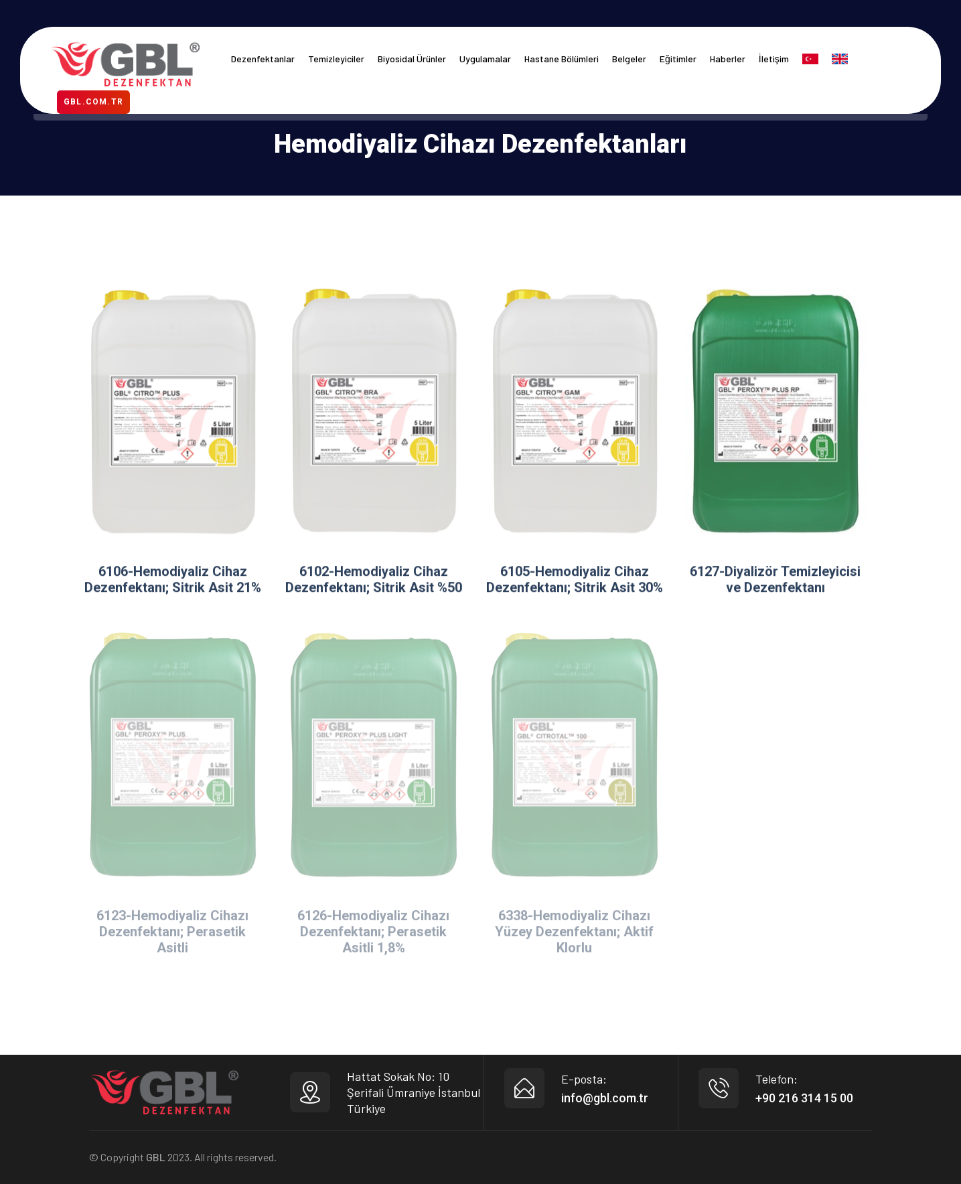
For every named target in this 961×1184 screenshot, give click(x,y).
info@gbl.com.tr (604, 1098)
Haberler (727, 58)
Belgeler (629, 58)
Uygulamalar (485, 58)
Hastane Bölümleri (561, 58)
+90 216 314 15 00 (804, 1098)
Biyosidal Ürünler (412, 58)
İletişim (774, 58)
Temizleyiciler (336, 58)
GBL (155, 1157)
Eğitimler (678, 58)
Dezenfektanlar (263, 58)
